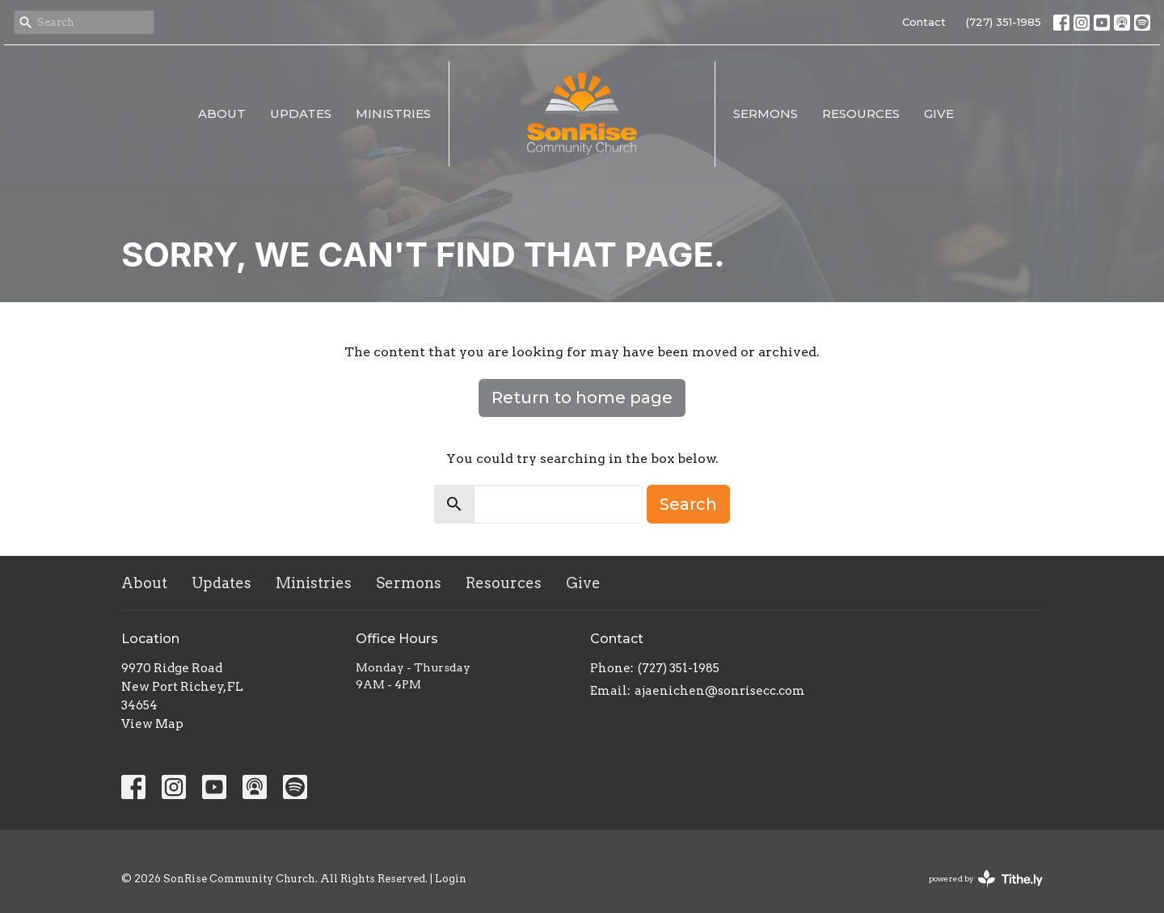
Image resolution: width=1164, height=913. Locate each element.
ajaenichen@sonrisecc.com (720, 691)
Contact (924, 21)
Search (688, 504)
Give (939, 113)
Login (450, 879)
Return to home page (582, 397)
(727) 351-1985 (1003, 21)
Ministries (393, 113)
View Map (152, 724)
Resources (861, 113)
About (222, 113)
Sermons (765, 113)
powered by (986, 878)
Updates (300, 113)
